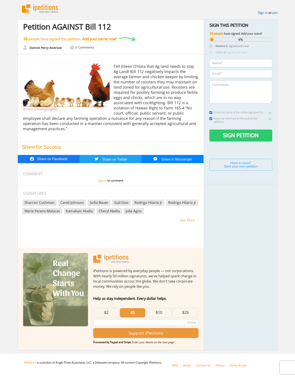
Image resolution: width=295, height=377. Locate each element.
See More (187, 220)
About (187, 365)
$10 (159, 312)
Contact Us (203, 365)
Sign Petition (241, 135)
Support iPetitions (146, 333)
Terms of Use (238, 365)
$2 (106, 312)
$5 (132, 312)
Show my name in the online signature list (236, 112)
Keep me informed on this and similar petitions (233, 120)
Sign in (263, 13)
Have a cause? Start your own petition (241, 164)
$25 (185, 312)
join (275, 13)
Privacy (220, 365)
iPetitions (40, 8)
